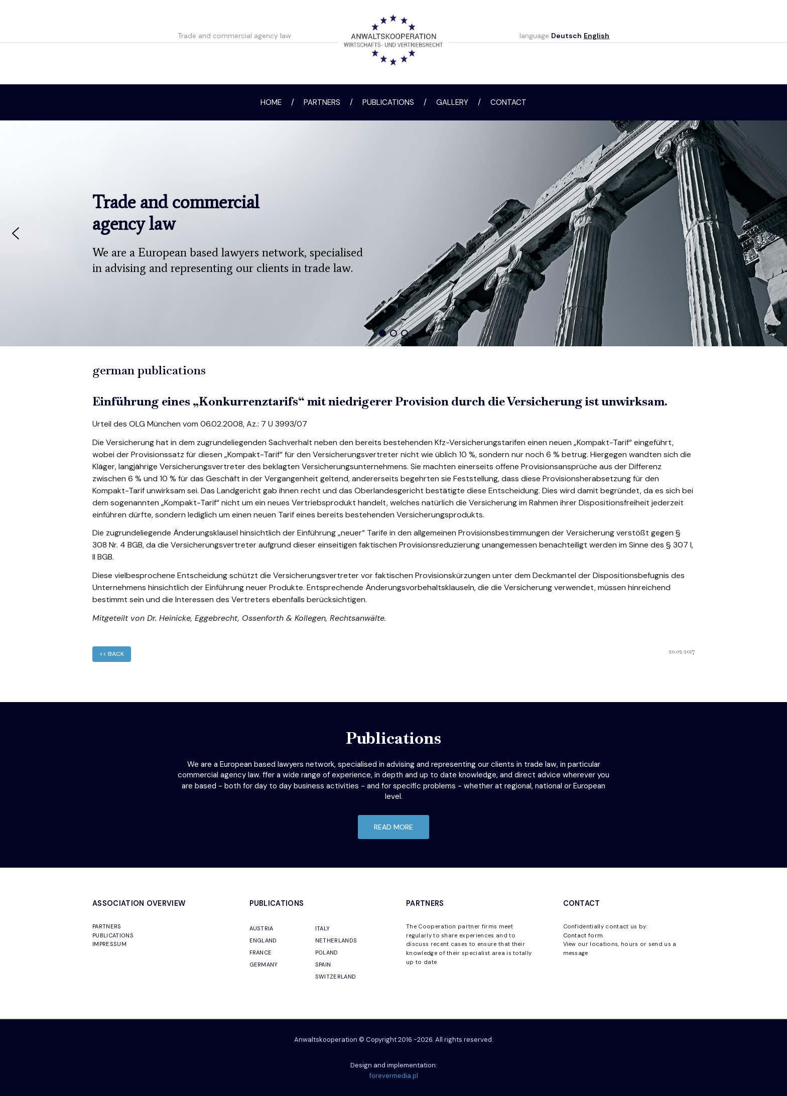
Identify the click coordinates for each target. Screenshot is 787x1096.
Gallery (452, 102)
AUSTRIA (261, 928)
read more (393, 827)
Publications (388, 102)
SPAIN (323, 964)
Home (271, 102)
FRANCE (260, 952)
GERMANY (263, 964)
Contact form (583, 935)
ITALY (322, 928)
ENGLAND (263, 940)
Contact (508, 102)
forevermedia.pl (393, 1075)
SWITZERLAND (335, 976)
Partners (322, 102)
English (596, 35)
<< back (111, 654)
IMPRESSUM (109, 943)
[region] (393, 233)
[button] (16, 233)
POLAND (326, 952)
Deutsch (566, 35)
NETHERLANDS (336, 940)
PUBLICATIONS (113, 935)
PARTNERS (106, 926)
